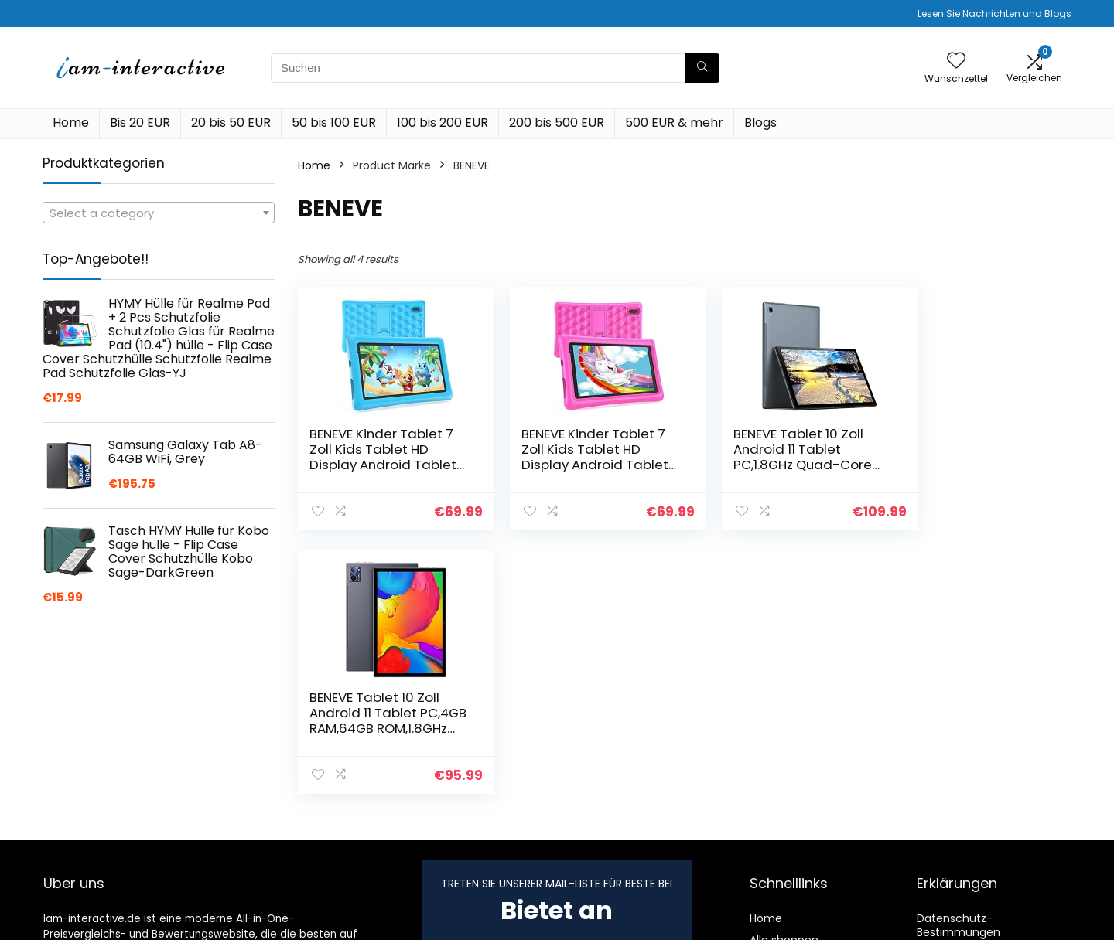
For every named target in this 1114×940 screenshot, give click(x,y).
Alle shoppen (784, 927)
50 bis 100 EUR (334, 122)
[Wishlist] (956, 61)
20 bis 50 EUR (231, 122)
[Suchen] (702, 68)
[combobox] (159, 212)
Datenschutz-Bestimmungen (958, 913)
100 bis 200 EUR (442, 122)
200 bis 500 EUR (556, 122)
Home (71, 122)
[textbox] (158, 213)
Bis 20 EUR (140, 122)
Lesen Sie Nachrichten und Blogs (994, 13)
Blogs (760, 122)
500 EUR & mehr (674, 122)
